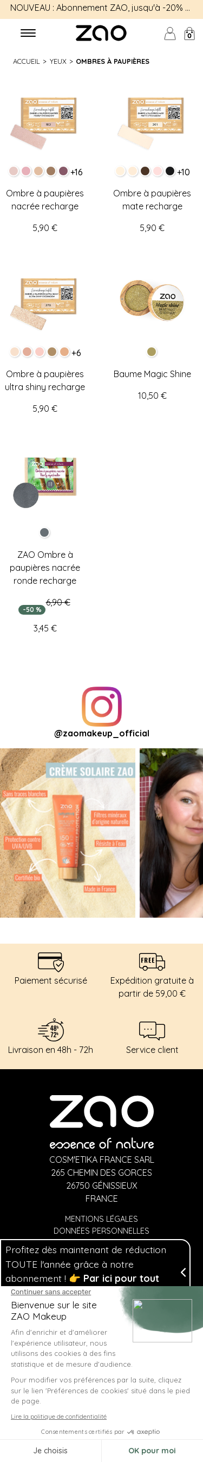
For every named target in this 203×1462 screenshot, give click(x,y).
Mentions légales (101, 1219)
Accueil (26, 61)
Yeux (58, 61)
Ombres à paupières (112, 61)
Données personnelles (101, 1231)
